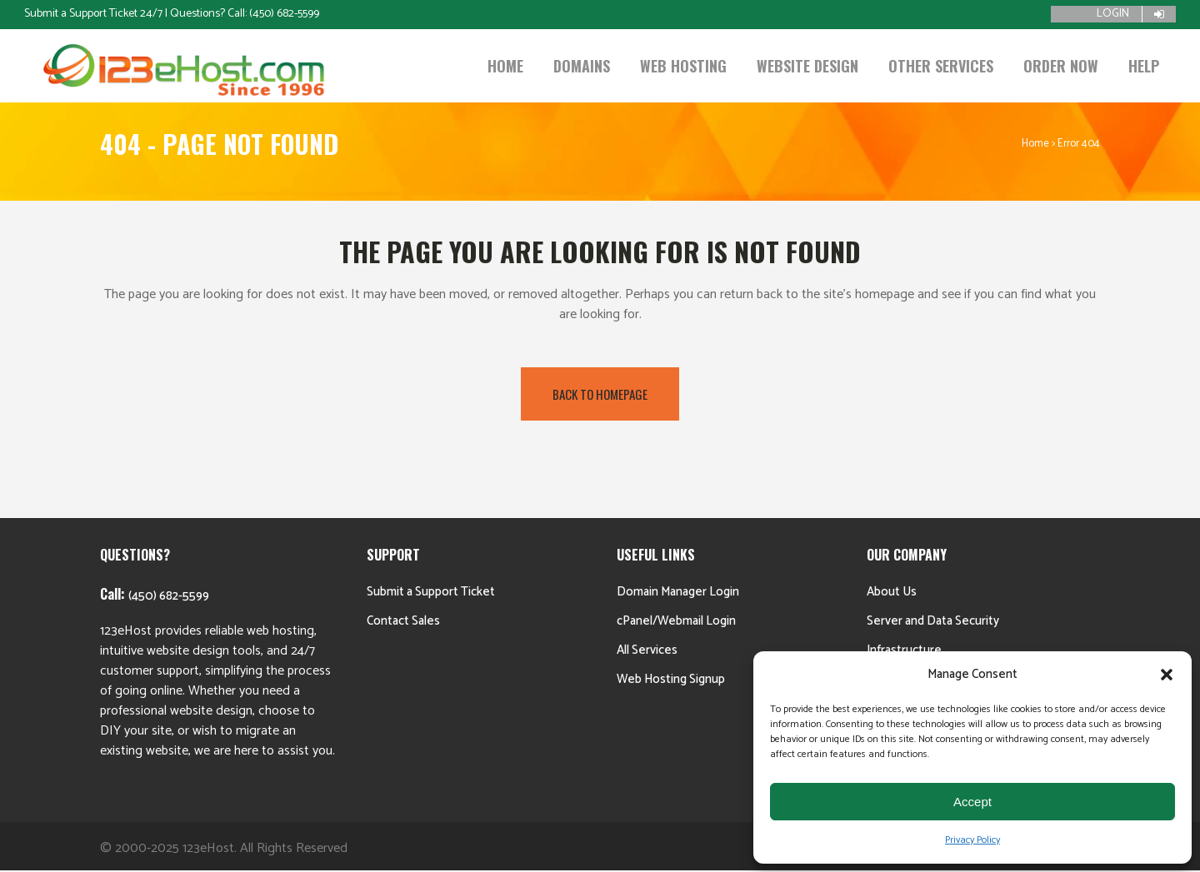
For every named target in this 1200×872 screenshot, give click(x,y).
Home (1035, 143)
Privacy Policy (972, 840)
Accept (972, 802)
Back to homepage (600, 394)
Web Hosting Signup (671, 679)
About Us (892, 591)
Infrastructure (904, 650)
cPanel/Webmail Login (676, 620)
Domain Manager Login (678, 591)
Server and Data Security (933, 620)
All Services (647, 650)
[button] (1166, 674)
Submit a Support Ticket (431, 591)
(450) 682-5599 (168, 595)
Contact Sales (403, 620)
